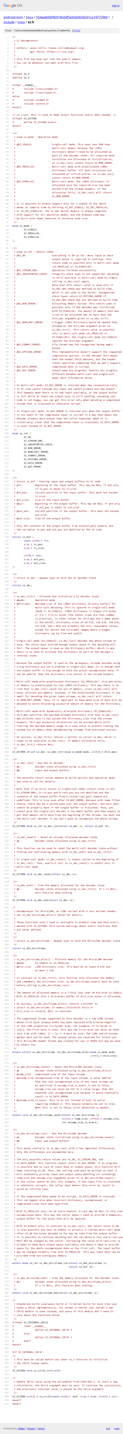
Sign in (115, 5)
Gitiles (21, 1428)
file (76, 30)
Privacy (31, 1428)
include (9, 22)
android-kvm (13, 17)
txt (108, 1428)
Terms (41, 1428)
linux (29, 17)
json (116, 1428)
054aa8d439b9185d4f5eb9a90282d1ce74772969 (72, 17)
